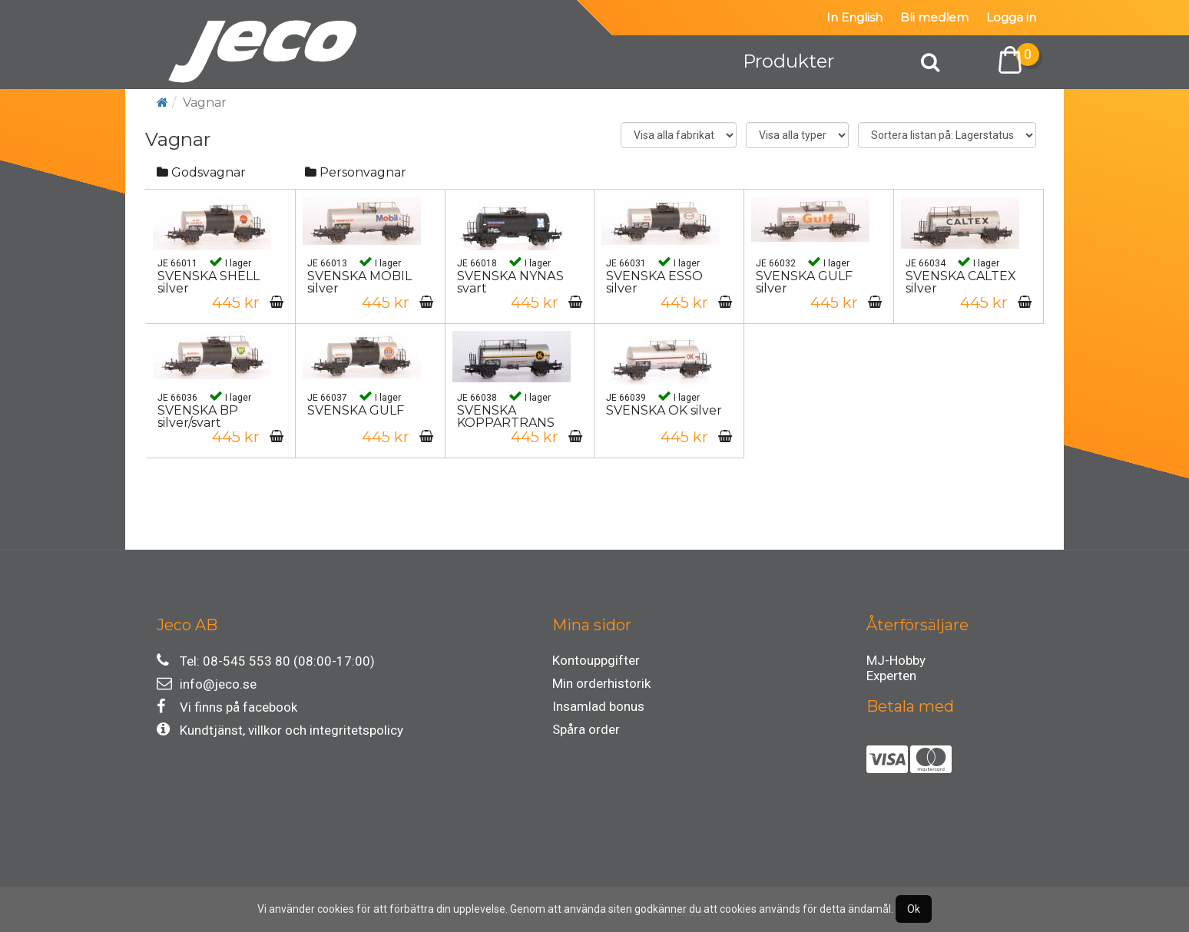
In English (854, 17)
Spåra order (586, 729)
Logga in (1011, 17)
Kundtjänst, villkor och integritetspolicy (280, 730)
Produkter (788, 61)
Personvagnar (355, 172)
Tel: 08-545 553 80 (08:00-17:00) (266, 661)
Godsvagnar (201, 172)
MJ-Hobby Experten (896, 663)
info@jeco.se (207, 684)
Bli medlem (934, 17)
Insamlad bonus (598, 706)
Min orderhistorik (601, 683)
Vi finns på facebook (227, 707)
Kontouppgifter (596, 660)
